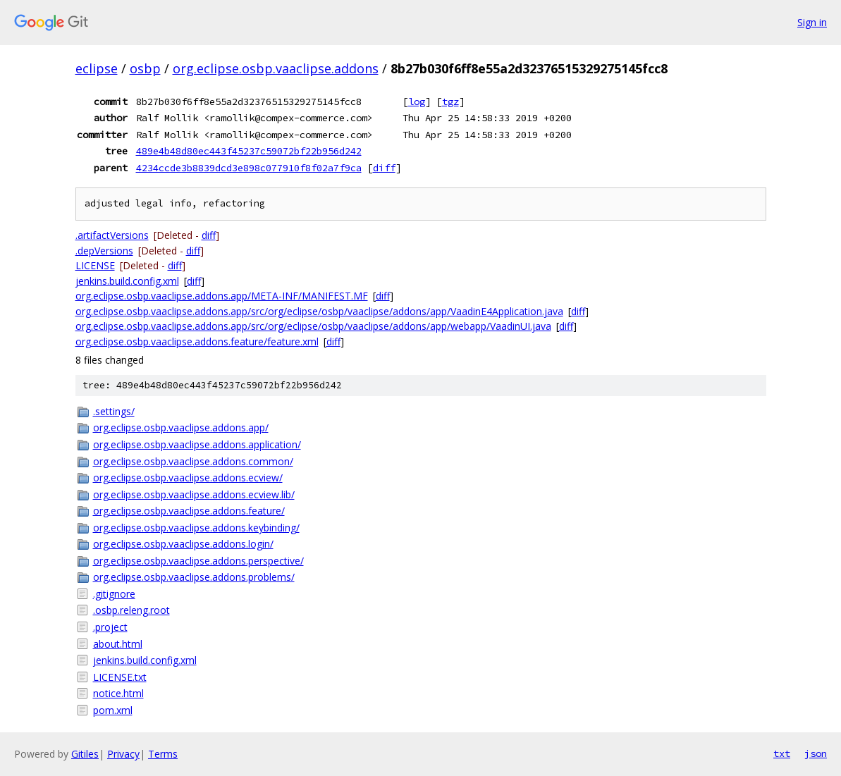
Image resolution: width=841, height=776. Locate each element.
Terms (163, 753)
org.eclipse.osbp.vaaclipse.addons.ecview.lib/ (194, 494)
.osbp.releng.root (131, 610)
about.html (117, 644)
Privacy (123, 753)
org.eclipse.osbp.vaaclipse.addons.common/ (193, 461)
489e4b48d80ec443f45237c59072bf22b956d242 (249, 150)
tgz (450, 101)
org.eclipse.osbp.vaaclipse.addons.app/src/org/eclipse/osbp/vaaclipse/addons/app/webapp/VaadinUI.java (313, 326)
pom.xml (113, 710)
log (416, 101)
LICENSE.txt (120, 677)
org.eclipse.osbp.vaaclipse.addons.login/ (183, 543)
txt (781, 753)
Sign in (812, 22)
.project (110, 627)
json (815, 753)
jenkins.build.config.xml (127, 281)
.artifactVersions (112, 235)
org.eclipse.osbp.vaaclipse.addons (276, 68)
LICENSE (95, 265)
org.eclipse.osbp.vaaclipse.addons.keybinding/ (196, 527)
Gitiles (85, 753)
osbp (145, 68)
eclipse (96, 68)
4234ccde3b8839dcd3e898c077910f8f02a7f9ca (249, 167)
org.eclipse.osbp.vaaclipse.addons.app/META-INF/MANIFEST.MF (221, 295)
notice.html (118, 693)
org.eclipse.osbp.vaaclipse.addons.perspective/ (198, 560)
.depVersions (104, 250)
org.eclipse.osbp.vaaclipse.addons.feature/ (189, 510)
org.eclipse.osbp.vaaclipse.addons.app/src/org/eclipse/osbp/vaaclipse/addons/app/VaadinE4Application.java (319, 311)
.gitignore (114, 594)
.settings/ (114, 411)
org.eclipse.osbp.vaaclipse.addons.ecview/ (188, 477)
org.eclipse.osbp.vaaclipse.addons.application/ (197, 444)
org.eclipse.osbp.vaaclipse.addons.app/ (181, 427)
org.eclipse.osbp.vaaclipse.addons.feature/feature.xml (197, 341)
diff (384, 167)
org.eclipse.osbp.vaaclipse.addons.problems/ (194, 577)
